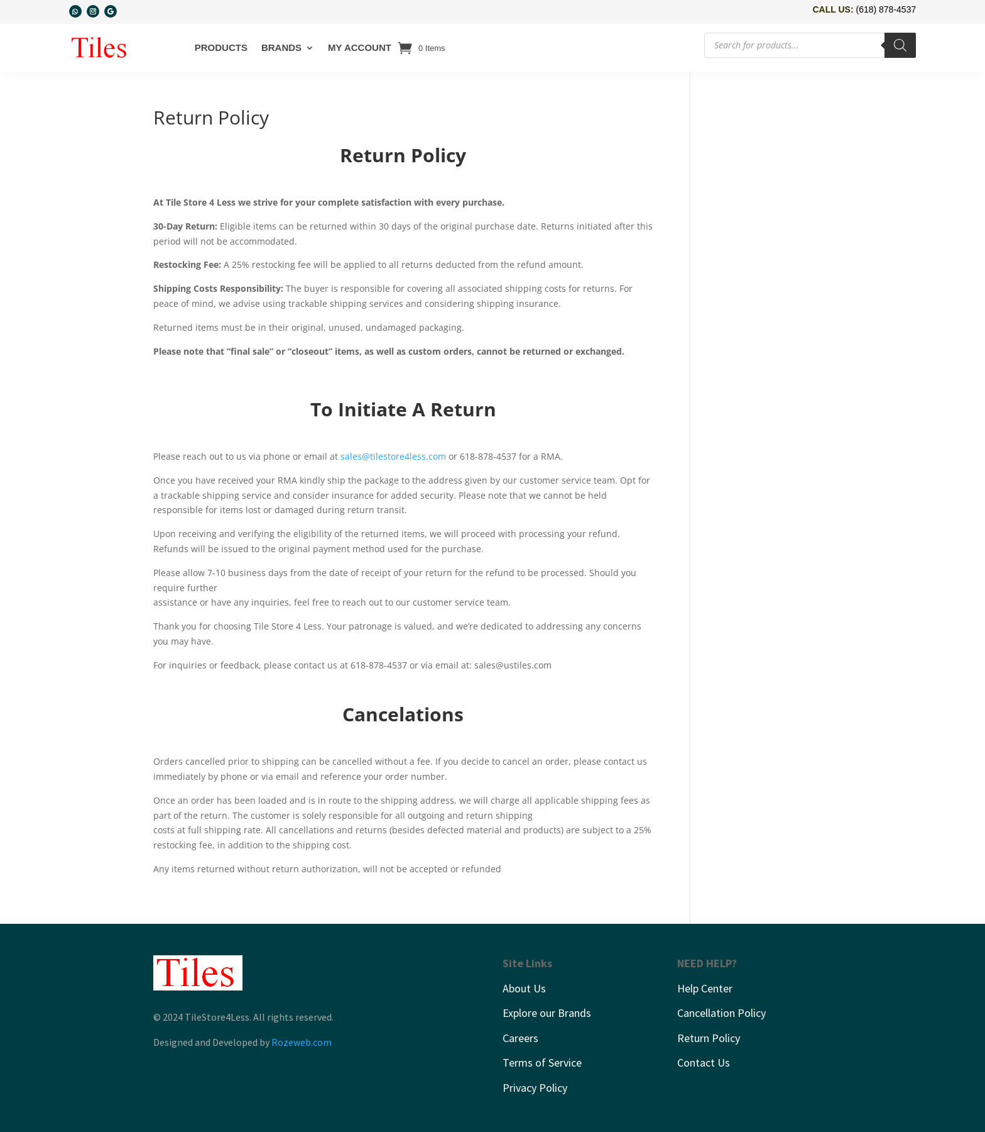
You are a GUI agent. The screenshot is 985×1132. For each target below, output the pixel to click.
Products (221, 47)
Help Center (704, 988)
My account (359, 47)
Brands (281, 47)
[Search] (900, 45)
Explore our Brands (547, 1013)
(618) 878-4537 (886, 9)
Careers (520, 1038)
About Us (524, 988)
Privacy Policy (535, 1087)
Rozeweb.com (301, 1042)
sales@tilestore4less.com (393, 456)
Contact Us (703, 1062)
